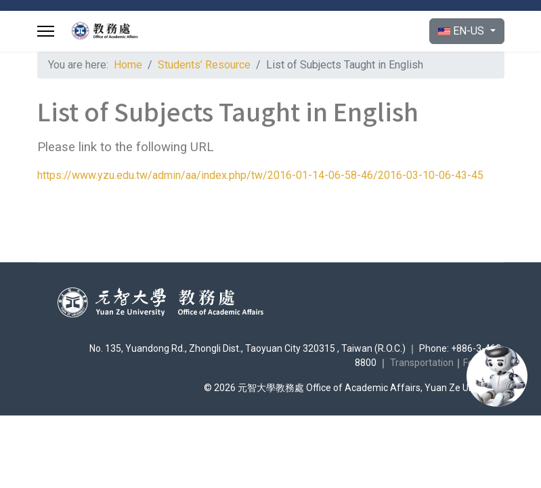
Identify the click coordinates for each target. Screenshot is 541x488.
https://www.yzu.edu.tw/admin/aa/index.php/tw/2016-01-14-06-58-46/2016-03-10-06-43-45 (260, 175)
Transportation (422, 362)
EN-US (462, 30)
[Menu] (45, 31)
